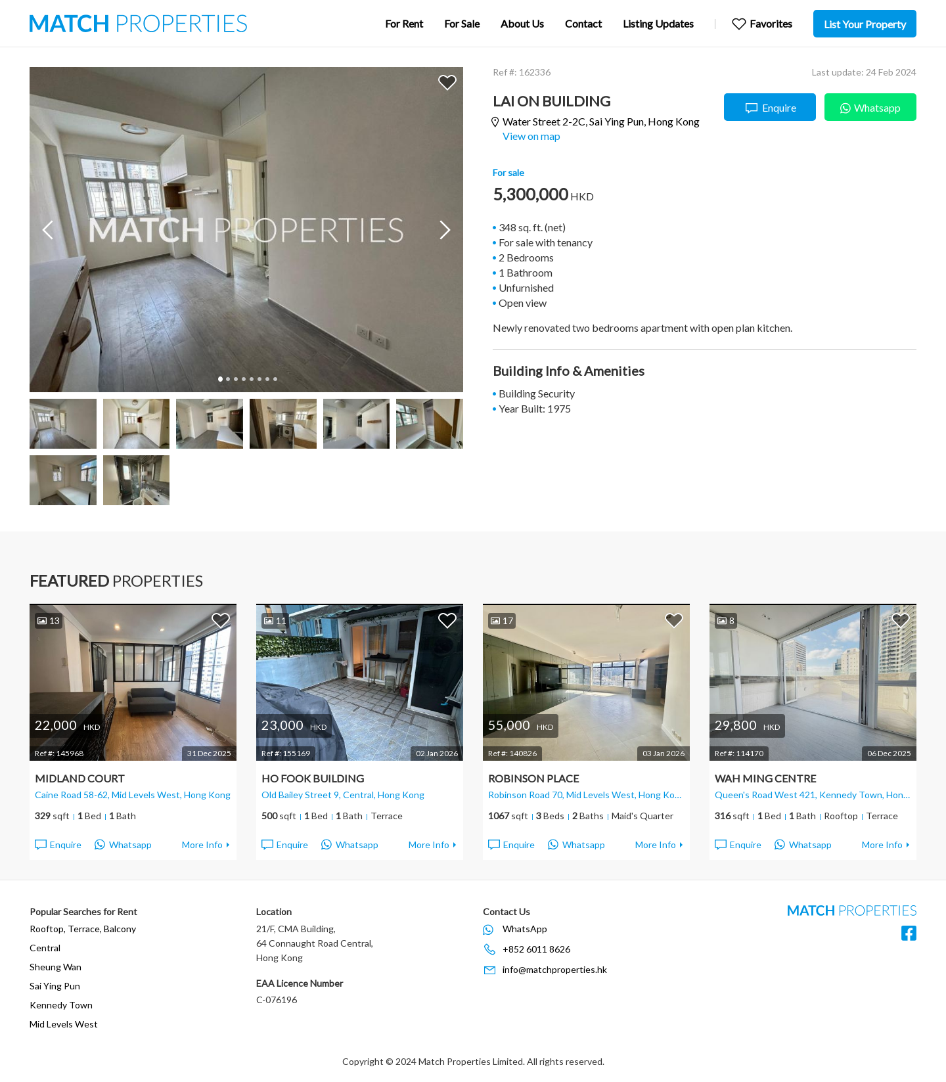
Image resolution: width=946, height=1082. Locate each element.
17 (502, 620)
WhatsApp (525, 928)
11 (275, 620)
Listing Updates (658, 23)
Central (45, 947)
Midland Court (80, 778)
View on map (531, 135)
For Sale (462, 23)
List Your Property (865, 24)
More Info (202, 844)
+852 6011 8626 (536, 949)
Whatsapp (870, 106)
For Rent (404, 23)
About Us (522, 23)
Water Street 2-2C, (601, 122)
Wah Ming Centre (765, 778)
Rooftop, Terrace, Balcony (83, 928)
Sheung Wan (55, 966)
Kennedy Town (61, 1004)
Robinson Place (533, 778)
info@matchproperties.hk (555, 969)
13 (48, 620)
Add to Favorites (447, 82)
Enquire (770, 108)
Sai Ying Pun (55, 985)
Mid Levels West (64, 1023)
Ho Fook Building (312, 778)
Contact (583, 23)
